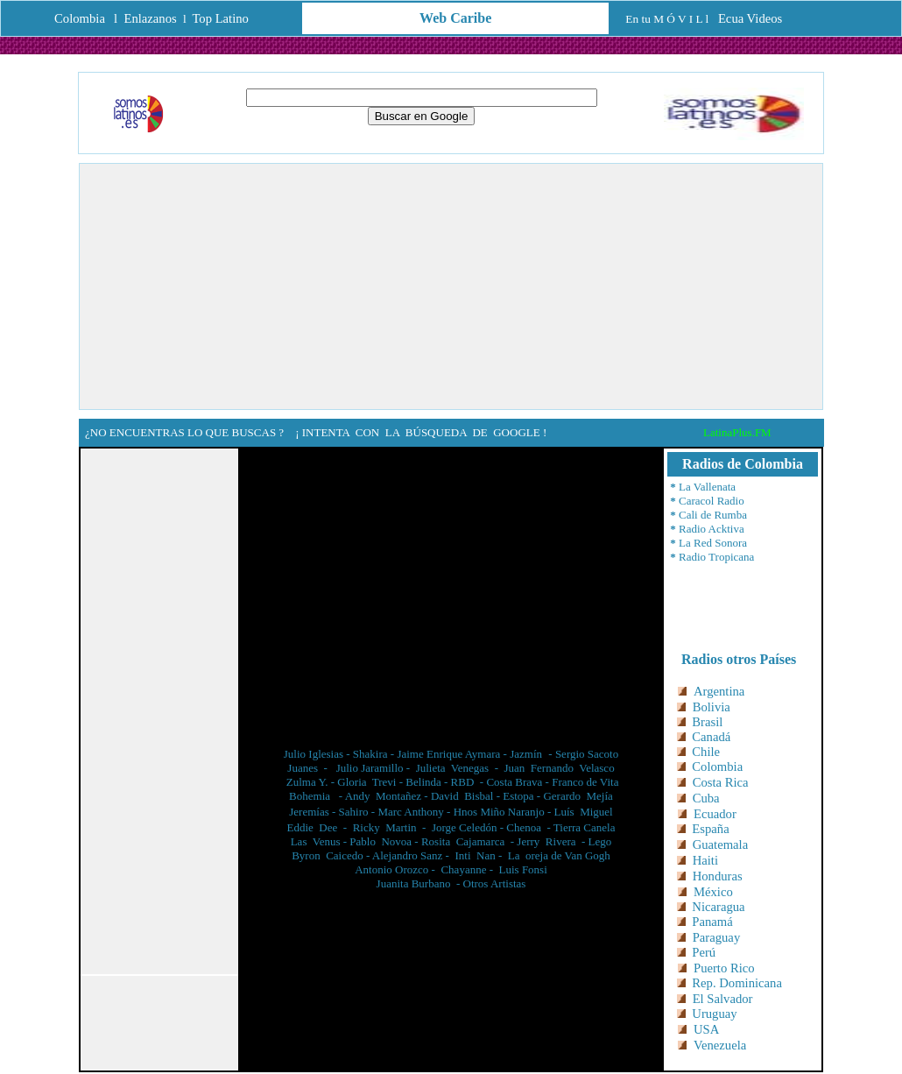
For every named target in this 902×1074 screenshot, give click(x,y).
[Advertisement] (451, 286)
